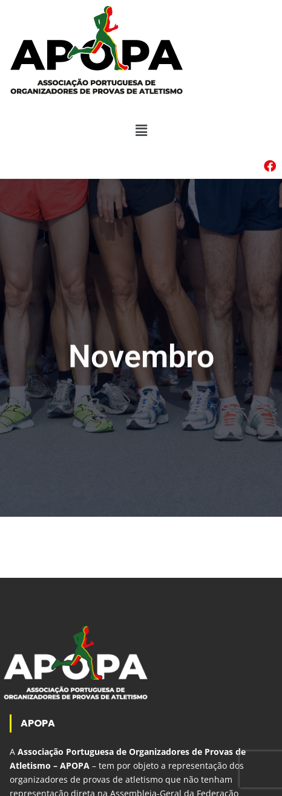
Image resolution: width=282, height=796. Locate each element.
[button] (141, 130)
